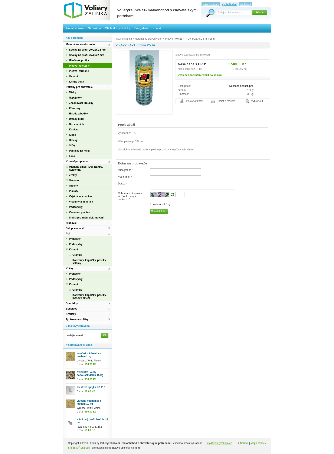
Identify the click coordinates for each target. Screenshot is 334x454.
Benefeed (71, 308)
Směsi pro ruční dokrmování (86, 217)
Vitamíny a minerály (81, 201)
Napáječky (75, 97)
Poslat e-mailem (226, 101)
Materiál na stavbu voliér (148, 38)
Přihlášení (245, 4)
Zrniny (73, 175)
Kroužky (71, 314)
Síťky (72, 145)
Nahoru (244, 443)
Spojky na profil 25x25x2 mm (86, 55)
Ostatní (73, 76)
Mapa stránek (258, 443)
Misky (72, 92)
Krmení (73, 249)
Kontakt (157, 28)
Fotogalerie (141, 28)
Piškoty (73, 191)
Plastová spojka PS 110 (91, 387)
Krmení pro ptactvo (77, 161)
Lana (72, 156)
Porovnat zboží (194, 101)
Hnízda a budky (78, 113)
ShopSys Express (79, 447)
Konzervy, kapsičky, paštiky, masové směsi (89, 297)
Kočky (69, 268)
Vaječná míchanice (80, 196)
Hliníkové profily (79, 60)
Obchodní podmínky (117, 28)
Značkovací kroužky (81, 102)
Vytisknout (257, 101)
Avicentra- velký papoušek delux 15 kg (90, 374)
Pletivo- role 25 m (175, 38)
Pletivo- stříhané (79, 71)
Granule (74, 180)
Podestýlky (75, 207)
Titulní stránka (124, 38)
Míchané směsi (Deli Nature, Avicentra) (86, 168)
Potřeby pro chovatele (79, 87)
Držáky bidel (76, 118)
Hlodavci (71, 222)
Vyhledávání (229, 4)
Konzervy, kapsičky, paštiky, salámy (89, 262)
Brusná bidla (77, 124)
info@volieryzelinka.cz (219, 443)
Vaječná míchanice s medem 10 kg (89, 402)
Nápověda (94, 28)
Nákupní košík (211, 4)
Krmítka (74, 129)
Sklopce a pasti (75, 228)
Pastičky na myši (79, 150)
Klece (72, 134)
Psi (68, 233)
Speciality (72, 303)
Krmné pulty (76, 81)
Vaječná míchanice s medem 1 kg (89, 355)
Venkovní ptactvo (79, 212)
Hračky (73, 140)
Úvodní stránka (74, 28)
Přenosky (75, 108)
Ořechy (73, 185)
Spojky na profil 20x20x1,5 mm (87, 49)
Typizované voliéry (77, 319)
